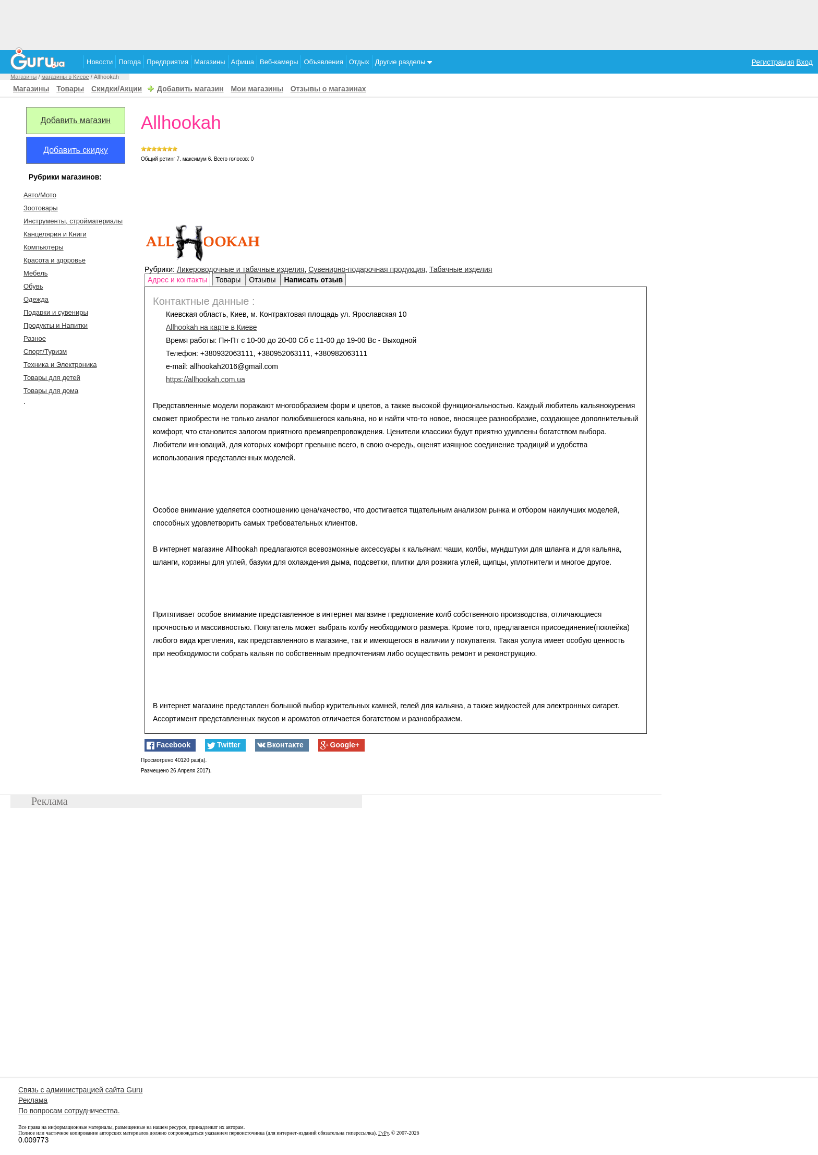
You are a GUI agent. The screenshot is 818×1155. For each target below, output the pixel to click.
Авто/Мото (39, 195)
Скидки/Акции (116, 89)
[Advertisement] (409, 23)
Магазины (209, 62)
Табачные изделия (460, 269)
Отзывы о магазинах (328, 89)
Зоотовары (40, 208)
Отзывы (263, 280)
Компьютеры (43, 247)
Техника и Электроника (60, 364)
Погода (129, 62)
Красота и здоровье (54, 260)
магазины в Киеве (65, 77)
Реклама (32, 1100)
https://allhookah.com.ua (205, 379)
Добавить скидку (75, 150)
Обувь (33, 286)
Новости (100, 62)
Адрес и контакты (177, 280)
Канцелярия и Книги (55, 234)
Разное (34, 338)
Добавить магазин (190, 89)
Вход (804, 62)
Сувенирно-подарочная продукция (366, 269)
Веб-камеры (279, 62)
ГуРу (383, 1133)
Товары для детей (51, 378)
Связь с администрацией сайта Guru (80, 1090)
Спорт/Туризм (45, 351)
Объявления (323, 62)
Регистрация (773, 62)
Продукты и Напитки (55, 325)
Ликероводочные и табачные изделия (241, 269)
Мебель (35, 273)
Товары (70, 89)
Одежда (36, 299)
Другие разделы (403, 62)
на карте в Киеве (211, 327)
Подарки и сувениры (55, 312)
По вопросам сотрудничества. (69, 1110)
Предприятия (167, 62)
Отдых (359, 62)
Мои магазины (257, 89)
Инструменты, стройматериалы (73, 221)
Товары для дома (50, 391)
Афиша (242, 62)
